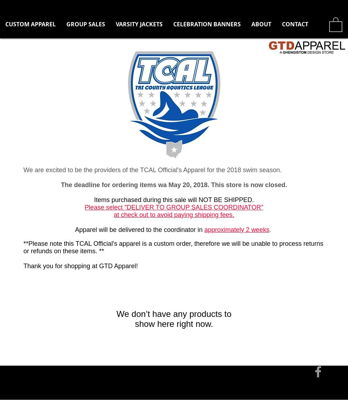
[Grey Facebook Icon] (318, 371)
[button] (85, 24)
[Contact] (24, 347)
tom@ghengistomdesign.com (82, 347)
